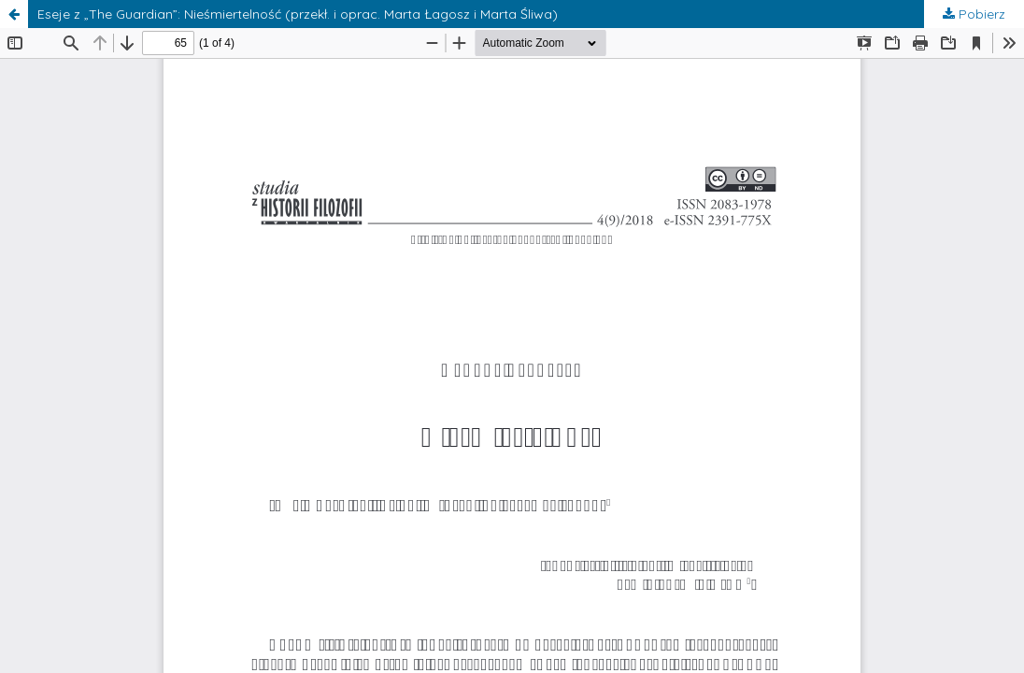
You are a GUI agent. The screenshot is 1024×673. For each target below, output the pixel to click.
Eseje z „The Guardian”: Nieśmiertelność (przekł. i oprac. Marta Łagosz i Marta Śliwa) (297, 14)
